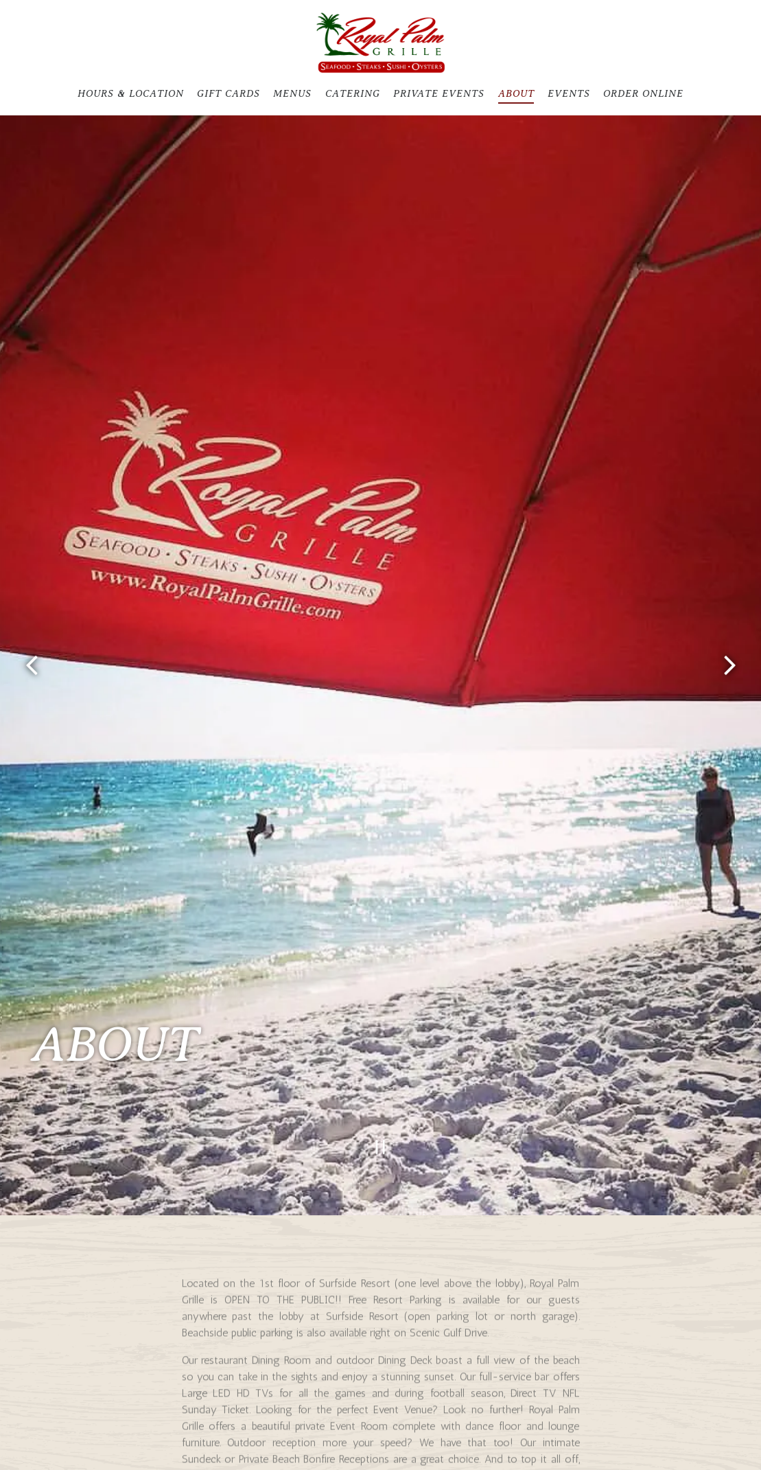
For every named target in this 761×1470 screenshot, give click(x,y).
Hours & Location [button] (131, 93)
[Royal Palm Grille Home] (381, 42)
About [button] (516, 93)
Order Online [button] (643, 93)
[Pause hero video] (380, 1101)
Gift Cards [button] (228, 93)
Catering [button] (352, 93)
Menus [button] (292, 93)
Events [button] (569, 93)
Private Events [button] (438, 93)
